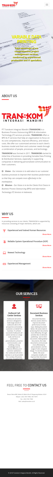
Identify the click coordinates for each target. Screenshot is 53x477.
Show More (46, 234)
